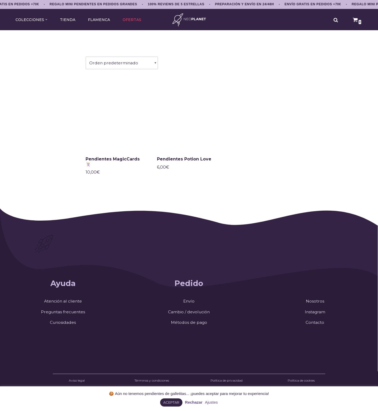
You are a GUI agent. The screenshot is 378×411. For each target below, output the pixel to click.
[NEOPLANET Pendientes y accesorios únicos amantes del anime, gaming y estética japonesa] (189, 20)
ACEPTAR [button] (171, 402)
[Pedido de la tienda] (122, 63)
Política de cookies (301, 383)
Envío (189, 303)
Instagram (315, 313)
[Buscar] (335, 20)
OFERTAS (132, 19)
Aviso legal (77, 383)
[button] (46, 19)
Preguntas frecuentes (62, 313)
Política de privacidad (227, 383)
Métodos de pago (189, 324)
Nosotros (315, 303)
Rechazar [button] (194, 402)
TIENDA (67, 19)
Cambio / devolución (188, 313)
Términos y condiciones (151, 383)
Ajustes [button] (211, 402)
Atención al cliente (62, 303)
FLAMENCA (99, 19)
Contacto (315, 324)
